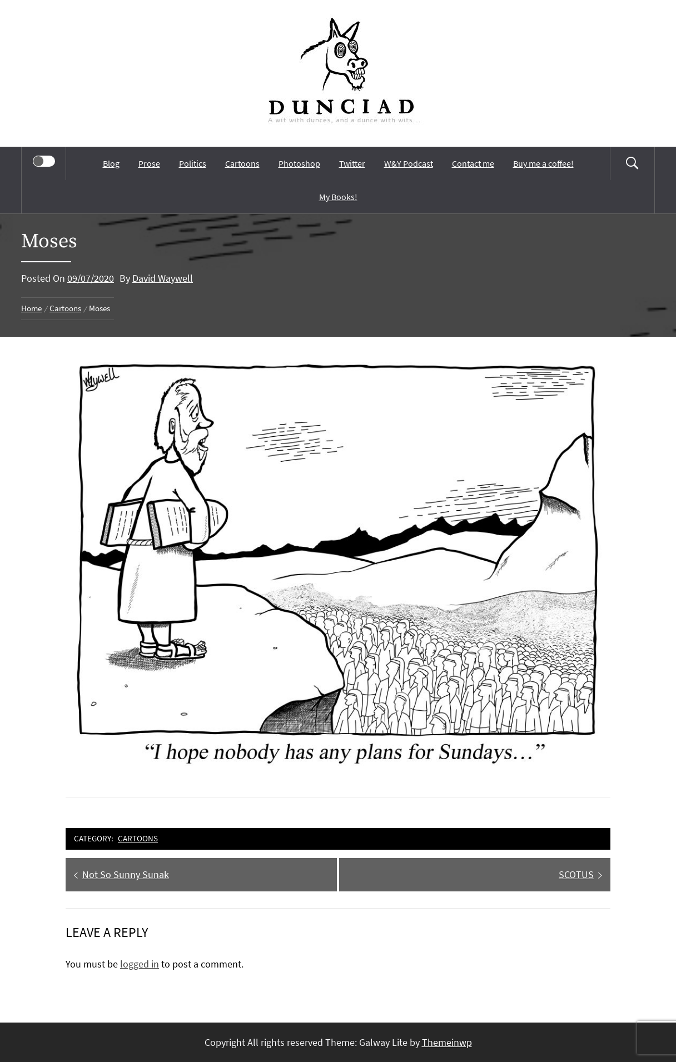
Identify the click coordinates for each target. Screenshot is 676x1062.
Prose (149, 163)
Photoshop (299, 163)
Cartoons (242, 163)
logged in (139, 964)
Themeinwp (447, 1042)
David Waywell (162, 278)
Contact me (473, 163)
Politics (192, 163)
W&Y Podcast (408, 163)
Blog (111, 163)
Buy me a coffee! (543, 163)
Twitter (352, 163)
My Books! (338, 196)
